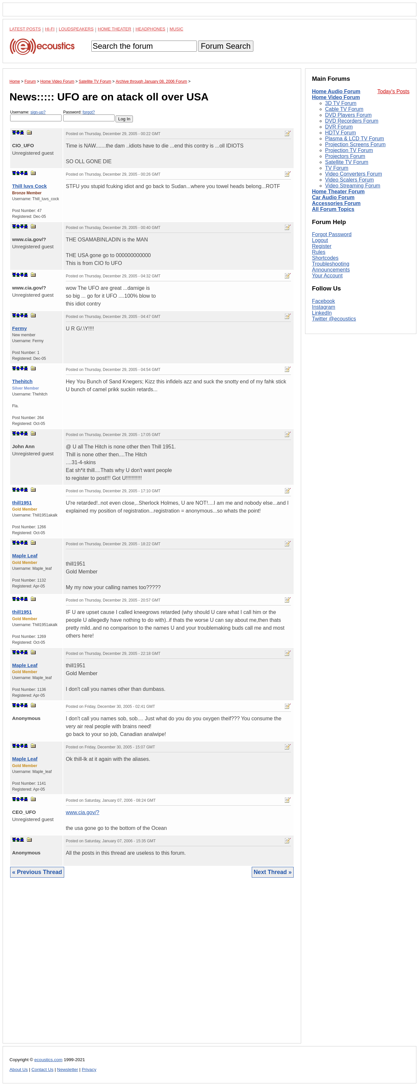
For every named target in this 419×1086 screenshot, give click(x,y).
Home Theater (114, 28)
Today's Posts (393, 91)
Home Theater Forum (338, 191)
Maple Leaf (25, 555)
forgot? (88, 112)
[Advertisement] (151, 965)
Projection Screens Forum (355, 144)
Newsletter (67, 1069)
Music (176, 28)
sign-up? (38, 112)
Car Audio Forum (333, 197)
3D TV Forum (340, 103)
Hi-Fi (50, 28)
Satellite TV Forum (346, 162)
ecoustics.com (48, 1059)
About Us (18, 1069)
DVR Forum (339, 127)
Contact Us (42, 1069)
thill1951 (22, 502)
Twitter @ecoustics (334, 319)
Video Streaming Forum (352, 185)
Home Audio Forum (336, 91)
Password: (89, 115)
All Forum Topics (333, 209)
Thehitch (22, 381)
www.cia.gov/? (82, 812)
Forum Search (225, 46)
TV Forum (336, 168)
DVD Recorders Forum (351, 121)
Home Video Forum (336, 97)
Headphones (150, 28)
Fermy (19, 328)
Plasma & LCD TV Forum (354, 138)
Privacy (89, 1069)
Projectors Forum (345, 156)
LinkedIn (322, 313)
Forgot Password (332, 234)
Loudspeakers (76, 28)
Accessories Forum (336, 203)
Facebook (323, 301)
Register (322, 246)
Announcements (331, 269)
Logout (320, 240)
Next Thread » (273, 872)
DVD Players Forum (348, 115)
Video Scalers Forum (349, 180)
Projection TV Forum (349, 150)
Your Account (327, 275)
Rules (318, 252)
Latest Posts (25, 28)
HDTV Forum (340, 132)
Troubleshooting (330, 264)
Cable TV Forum (344, 109)
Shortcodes (325, 258)
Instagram (323, 307)
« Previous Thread (37, 872)
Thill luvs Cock (29, 186)
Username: (36, 115)
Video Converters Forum (353, 174)
